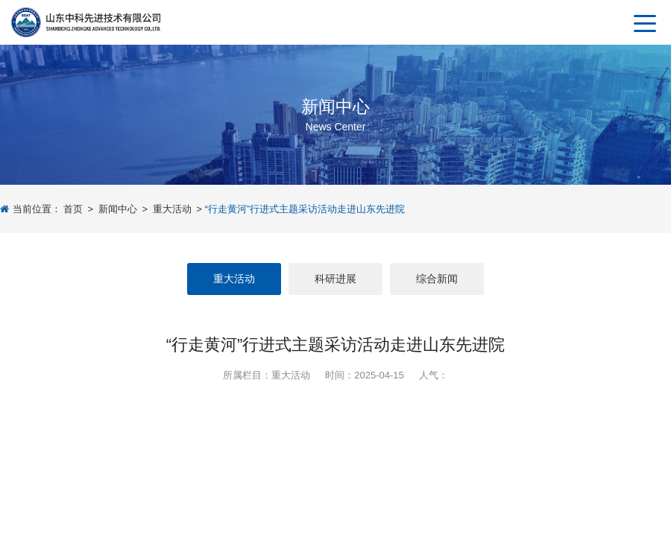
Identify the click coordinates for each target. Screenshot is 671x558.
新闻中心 (117, 209)
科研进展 (335, 279)
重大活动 (172, 209)
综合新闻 (437, 279)
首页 (73, 209)
